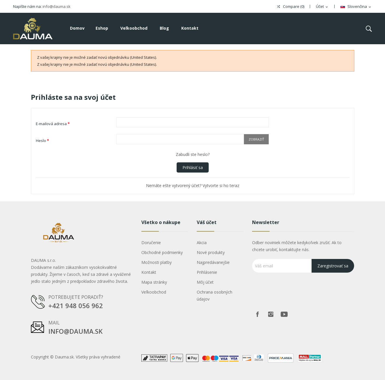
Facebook (257, 314)
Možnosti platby (156, 262)
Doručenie (151, 242)
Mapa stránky (154, 282)
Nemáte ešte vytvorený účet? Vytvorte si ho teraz (192, 185)
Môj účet (205, 282)
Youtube (284, 314)
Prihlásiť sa (192, 167)
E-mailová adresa (53, 123)
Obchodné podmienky (162, 252)
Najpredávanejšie (213, 262)
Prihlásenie (207, 272)
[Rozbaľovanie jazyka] (356, 6)
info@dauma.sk (57, 6)
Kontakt (148, 272)
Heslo (42, 140)
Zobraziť (256, 139)
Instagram (271, 314)
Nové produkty (211, 252)
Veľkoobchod (153, 292)
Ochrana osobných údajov (214, 295)
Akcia (202, 242)
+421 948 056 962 (75, 305)
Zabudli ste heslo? (193, 154)
